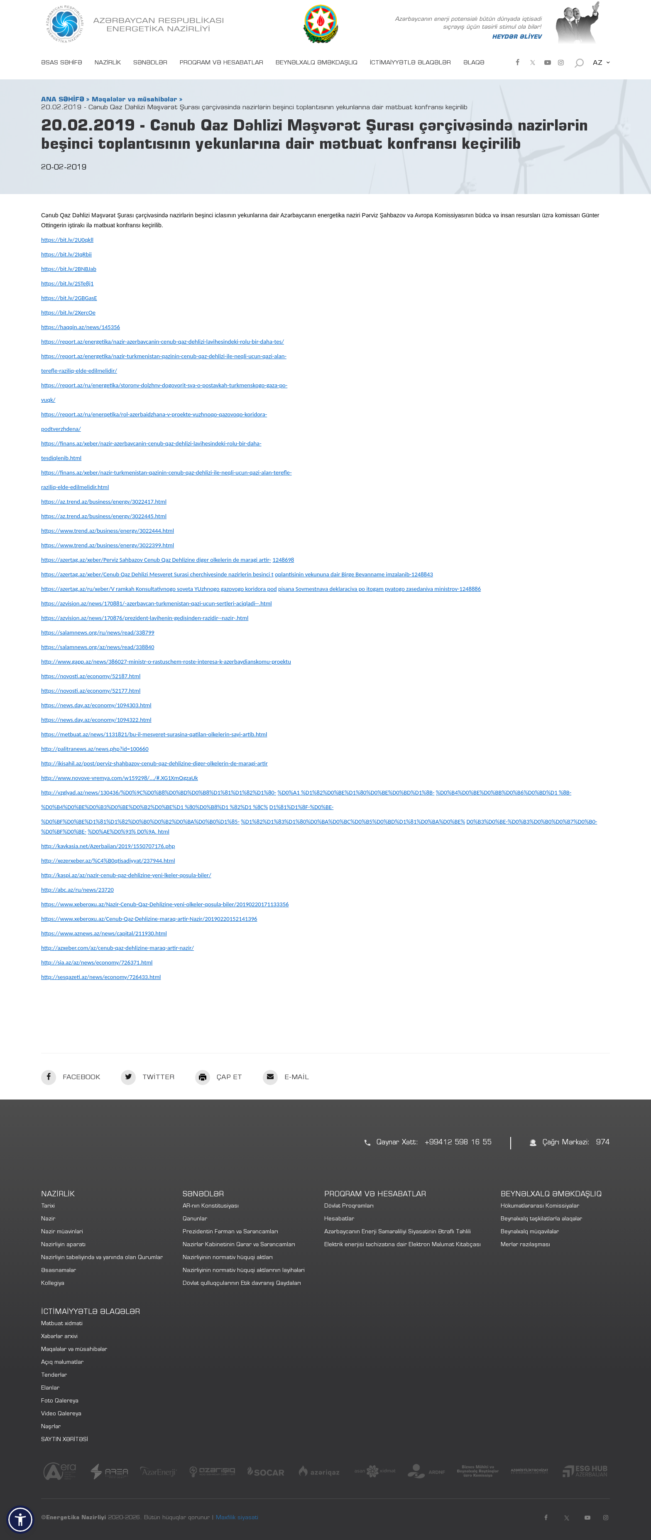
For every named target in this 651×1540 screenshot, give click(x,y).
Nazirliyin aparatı (63, 1245)
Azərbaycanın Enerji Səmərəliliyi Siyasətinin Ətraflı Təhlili (397, 1232)
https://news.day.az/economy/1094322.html (96, 719)
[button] (20, 1520)
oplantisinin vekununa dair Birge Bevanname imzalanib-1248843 (354, 574)
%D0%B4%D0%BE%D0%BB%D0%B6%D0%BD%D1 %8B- (503, 792)
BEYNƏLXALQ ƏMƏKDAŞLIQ (316, 63)
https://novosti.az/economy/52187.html (90, 676)
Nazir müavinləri (62, 1232)
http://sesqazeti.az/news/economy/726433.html (101, 977)
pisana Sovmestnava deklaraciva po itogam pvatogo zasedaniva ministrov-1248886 (379, 589)
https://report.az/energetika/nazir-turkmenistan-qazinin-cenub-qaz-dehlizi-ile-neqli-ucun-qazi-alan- (163, 356)
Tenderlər (54, 1375)
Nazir (48, 1219)
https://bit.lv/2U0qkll (67, 240)
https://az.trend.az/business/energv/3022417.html (103, 501)
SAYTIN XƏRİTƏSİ (64, 1440)
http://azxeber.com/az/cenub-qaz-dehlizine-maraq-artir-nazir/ (117, 948)
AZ (597, 63)
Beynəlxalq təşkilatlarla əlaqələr (541, 1219)
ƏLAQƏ (474, 63)
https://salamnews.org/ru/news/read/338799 (97, 632)
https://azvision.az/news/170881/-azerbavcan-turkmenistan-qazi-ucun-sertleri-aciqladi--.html (156, 603)
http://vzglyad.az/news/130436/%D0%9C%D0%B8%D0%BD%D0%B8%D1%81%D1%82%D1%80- (158, 792)
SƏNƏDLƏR (150, 63)
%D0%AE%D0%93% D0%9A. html (128, 831)
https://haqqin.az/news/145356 (80, 327)
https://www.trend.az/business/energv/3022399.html (107, 545)
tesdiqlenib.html (61, 458)
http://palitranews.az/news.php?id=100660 (95, 749)
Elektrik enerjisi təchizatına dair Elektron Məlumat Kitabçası (402, 1245)
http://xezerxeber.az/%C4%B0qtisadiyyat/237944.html (108, 860)
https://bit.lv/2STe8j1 (67, 283)
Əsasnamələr (58, 1271)
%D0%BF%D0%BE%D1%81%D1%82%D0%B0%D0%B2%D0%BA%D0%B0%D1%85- (140, 821)
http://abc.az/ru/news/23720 (77, 889)
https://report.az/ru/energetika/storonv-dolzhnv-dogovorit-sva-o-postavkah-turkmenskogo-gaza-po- (164, 385)
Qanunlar (195, 1219)
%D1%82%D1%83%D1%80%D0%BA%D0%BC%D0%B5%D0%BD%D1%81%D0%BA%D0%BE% (353, 821)
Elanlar (50, 1388)
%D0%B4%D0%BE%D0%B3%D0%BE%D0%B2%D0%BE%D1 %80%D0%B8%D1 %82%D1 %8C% (154, 807)
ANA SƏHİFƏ (62, 99)
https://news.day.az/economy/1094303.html (96, 705)
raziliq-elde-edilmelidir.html (75, 487)
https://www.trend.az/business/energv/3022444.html (107, 530)
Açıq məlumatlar (62, 1362)
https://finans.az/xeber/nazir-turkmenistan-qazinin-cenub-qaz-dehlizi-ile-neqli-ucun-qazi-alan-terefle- (166, 472)
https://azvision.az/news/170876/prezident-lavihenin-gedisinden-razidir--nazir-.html (144, 618)
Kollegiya (52, 1284)
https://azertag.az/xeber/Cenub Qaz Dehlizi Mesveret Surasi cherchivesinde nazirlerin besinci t (157, 574)
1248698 (283, 559)
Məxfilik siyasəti (237, 1518)
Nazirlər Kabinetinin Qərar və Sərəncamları (239, 1245)
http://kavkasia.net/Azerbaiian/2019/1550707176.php (108, 846)
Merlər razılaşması (525, 1245)
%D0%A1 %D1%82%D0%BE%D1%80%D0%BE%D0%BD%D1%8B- (356, 792)
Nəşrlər (51, 1427)
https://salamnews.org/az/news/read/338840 (97, 647)
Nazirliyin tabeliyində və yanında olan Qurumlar (102, 1258)
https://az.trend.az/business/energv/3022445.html (103, 516)
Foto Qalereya (59, 1401)
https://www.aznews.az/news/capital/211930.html (104, 933)
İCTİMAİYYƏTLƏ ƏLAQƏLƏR (410, 63)
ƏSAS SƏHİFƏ (61, 63)
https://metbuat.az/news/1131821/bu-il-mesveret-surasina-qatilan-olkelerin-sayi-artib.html (154, 734)
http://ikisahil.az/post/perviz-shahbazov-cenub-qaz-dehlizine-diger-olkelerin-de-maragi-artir (154, 763)
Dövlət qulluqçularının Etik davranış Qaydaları (242, 1284)
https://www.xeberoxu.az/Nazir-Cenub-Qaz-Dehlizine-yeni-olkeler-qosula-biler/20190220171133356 (165, 904)
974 (603, 1142)
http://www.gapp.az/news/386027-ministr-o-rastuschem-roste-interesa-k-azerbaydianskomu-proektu (166, 661)
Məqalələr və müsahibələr (134, 99)
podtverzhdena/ (61, 429)
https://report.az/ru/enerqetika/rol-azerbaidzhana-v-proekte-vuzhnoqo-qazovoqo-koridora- (154, 414)
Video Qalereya (61, 1414)
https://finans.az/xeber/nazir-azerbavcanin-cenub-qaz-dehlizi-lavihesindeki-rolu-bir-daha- (151, 443)
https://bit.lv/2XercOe (68, 312)
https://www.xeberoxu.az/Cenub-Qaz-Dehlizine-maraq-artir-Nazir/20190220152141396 (149, 919)
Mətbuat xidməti (62, 1324)
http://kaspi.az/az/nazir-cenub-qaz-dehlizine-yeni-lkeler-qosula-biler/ (126, 875)
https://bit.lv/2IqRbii (66, 254)
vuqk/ (48, 399)
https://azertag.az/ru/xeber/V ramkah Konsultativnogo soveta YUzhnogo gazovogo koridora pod (159, 589)
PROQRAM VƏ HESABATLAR (221, 63)
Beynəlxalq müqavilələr (530, 1232)
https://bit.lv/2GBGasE (69, 298)
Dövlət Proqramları (349, 1206)
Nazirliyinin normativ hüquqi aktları (228, 1258)
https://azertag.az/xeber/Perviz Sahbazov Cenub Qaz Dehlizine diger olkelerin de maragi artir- (156, 559)
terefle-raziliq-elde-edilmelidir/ (79, 370)
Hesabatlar (339, 1219)
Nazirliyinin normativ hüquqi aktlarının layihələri (244, 1271)
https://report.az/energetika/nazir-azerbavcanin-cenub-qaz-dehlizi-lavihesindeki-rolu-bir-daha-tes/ (162, 341)
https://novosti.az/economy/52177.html (90, 690)
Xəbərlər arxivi (59, 1337)
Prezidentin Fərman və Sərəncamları (230, 1232)
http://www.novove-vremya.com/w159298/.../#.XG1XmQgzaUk (119, 778)
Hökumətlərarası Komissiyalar (540, 1206)
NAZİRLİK (108, 63)
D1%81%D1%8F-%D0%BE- (301, 807)
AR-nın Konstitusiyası (211, 1206)
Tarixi (48, 1206)
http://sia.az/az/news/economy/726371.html (97, 962)
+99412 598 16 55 (458, 1142)
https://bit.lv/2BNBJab (68, 269)
